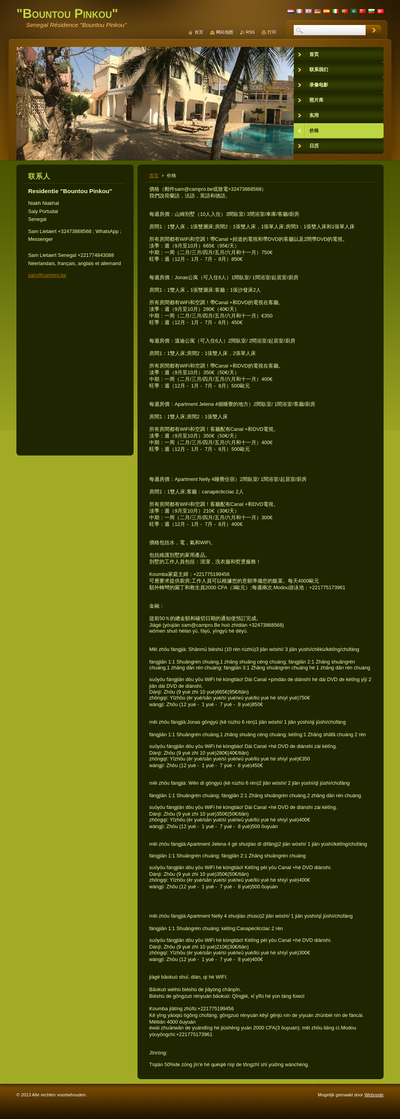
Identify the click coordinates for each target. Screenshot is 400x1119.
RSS (250, 32)
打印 (272, 32)
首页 (154, 175)
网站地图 (224, 32)
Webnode (374, 1094)
